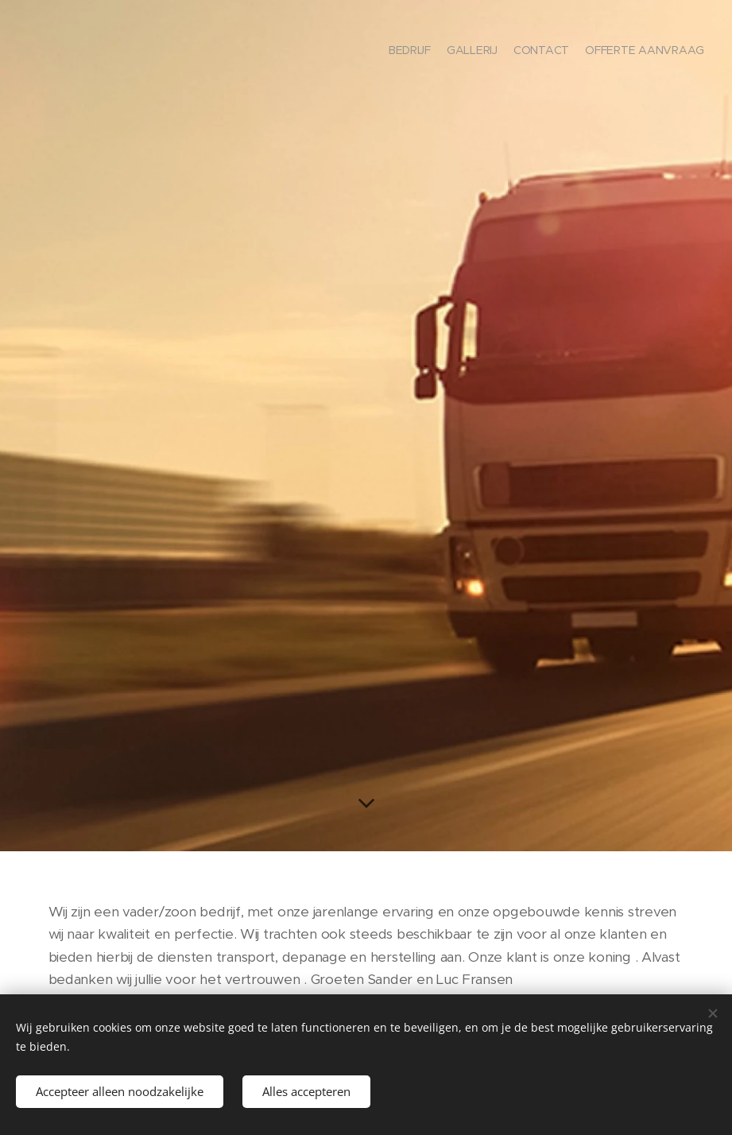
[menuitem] (658, 52)
